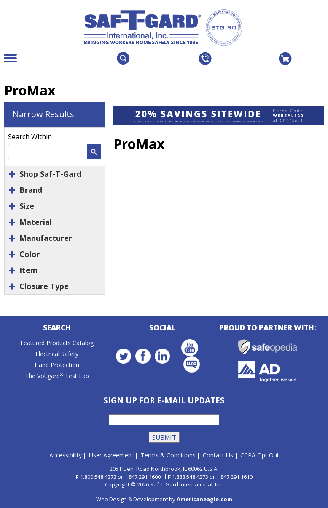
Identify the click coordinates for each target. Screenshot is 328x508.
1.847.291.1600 (142, 475)
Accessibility (65, 454)
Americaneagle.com (204, 497)
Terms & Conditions (168, 454)
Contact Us (218, 454)
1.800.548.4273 (98, 475)
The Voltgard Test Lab (57, 377)
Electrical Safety (56, 355)
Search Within (30, 136)
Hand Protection (57, 366)
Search (57, 329)
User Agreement (111, 454)
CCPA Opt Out (259, 454)
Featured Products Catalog (57, 344)
